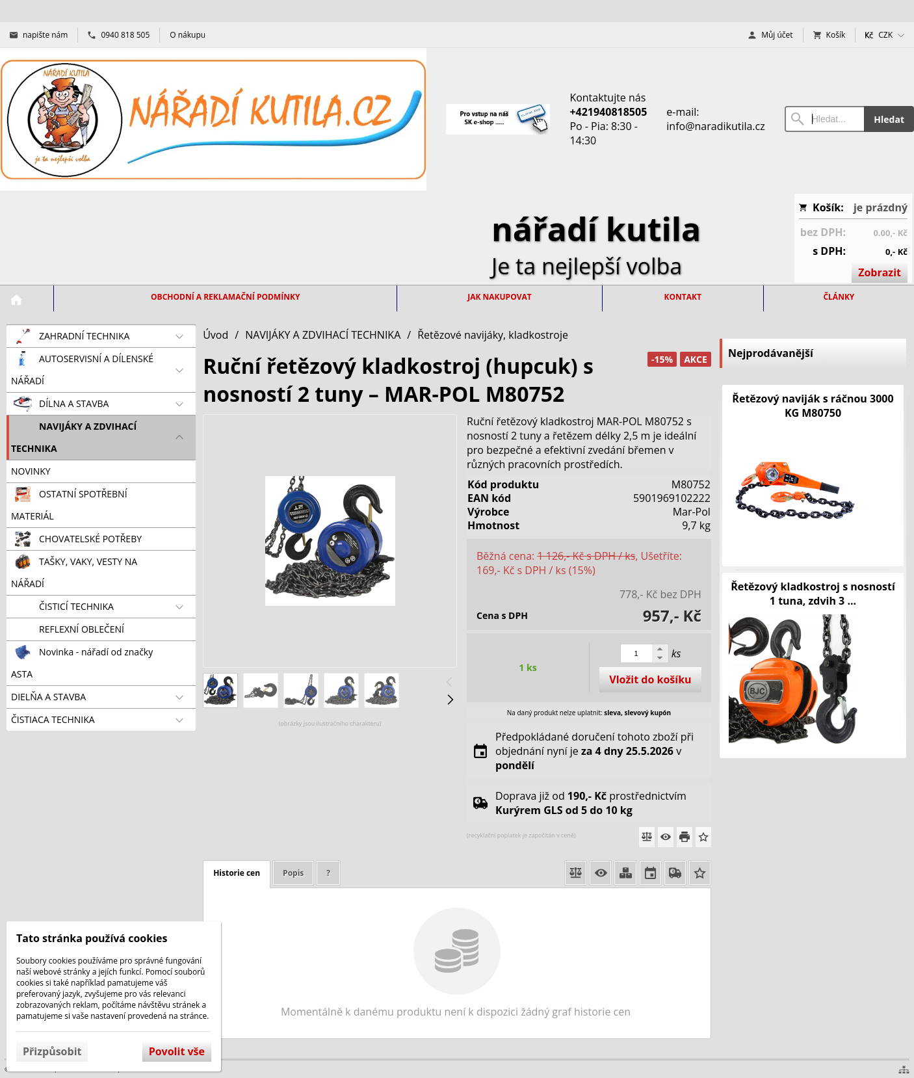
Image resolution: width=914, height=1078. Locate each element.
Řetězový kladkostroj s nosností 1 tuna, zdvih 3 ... (813, 593)
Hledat (889, 119)
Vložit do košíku (650, 679)
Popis (293, 872)
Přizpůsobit (52, 1051)
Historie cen (236, 872)
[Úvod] (213, 119)
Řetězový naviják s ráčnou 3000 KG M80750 (812, 405)
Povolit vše (177, 1051)
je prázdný (880, 207)
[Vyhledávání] (825, 119)
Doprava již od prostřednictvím (590, 803)
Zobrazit (879, 272)
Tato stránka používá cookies (91, 938)
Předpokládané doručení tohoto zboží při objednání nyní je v (594, 751)
